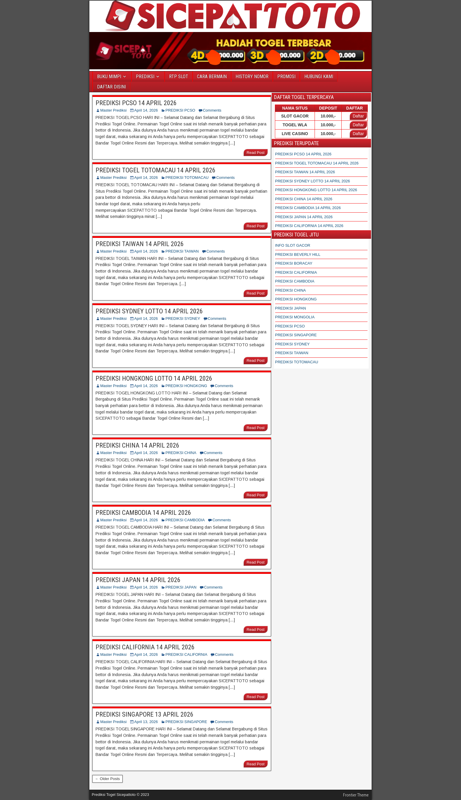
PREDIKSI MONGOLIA (295, 317)
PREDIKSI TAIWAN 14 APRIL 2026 (140, 244)
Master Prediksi (113, 110)
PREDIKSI (145, 76)
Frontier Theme (356, 795)
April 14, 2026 (146, 110)
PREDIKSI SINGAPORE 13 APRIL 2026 (144, 714)
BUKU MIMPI (109, 76)
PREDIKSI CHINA (181, 453)
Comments (212, 110)
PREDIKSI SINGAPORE (186, 722)
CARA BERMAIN (212, 76)
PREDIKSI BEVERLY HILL (297, 254)
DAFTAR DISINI (111, 87)
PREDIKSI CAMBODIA (185, 520)
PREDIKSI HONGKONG (186, 386)
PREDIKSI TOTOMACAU (187, 177)
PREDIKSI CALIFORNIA (186, 654)
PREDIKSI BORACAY (294, 263)
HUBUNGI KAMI (318, 76)
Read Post (256, 152)
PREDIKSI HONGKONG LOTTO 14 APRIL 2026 (154, 378)
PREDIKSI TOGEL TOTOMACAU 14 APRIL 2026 (156, 170)
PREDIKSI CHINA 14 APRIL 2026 (137, 445)
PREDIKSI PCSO (180, 110)
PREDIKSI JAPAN (181, 587)
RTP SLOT (178, 76)
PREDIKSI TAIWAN (182, 251)
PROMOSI (286, 76)
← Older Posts (107, 779)
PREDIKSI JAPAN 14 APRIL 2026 (138, 580)
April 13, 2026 (146, 722)
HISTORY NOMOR (251, 76)
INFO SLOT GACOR (292, 245)
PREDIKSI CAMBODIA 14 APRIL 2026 (143, 512)
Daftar (358, 116)
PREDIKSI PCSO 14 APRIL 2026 (136, 103)
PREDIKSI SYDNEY (183, 318)
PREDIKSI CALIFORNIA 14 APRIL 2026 (145, 647)
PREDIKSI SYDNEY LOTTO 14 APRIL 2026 (149, 311)
